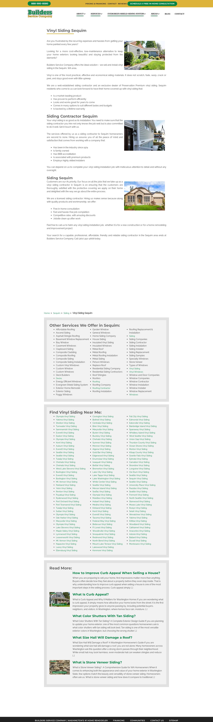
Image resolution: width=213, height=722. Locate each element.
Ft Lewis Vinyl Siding (103, 528)
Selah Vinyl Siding (138, 512)
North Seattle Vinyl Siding (141, 499)
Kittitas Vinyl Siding (138, 522)
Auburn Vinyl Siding (66, 447)
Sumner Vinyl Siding (102, 444)
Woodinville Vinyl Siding (104, 532)
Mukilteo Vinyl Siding (103, 499)
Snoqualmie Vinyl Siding (105, 535)
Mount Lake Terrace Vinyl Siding (108, 545)
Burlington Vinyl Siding (67, 473)
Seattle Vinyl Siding (65, 454)
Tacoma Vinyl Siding (103, 519)
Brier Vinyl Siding (101, 428)
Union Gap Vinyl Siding (140, 441)
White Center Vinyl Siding (105, 483)
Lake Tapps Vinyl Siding (104, 476)
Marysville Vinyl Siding (67, 522)
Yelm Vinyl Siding (64, 489)
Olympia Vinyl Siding (66, 418)
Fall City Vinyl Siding (139, 418)
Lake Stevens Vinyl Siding (68, 528)
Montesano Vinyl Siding (140, 545)
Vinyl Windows (136, 373)
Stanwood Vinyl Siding (140, 502)
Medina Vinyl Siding (102, 506)
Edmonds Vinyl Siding (140, 421)
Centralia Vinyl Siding (103, 424)
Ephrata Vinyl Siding (139, 460)
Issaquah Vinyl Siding (103, 463)
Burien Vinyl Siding (102, 434)
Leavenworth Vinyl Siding (68, 538)
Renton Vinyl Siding (65, 493)
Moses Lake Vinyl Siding (141, 506)
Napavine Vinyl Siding (66, 545)
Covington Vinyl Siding (104, 418)
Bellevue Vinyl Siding (103, 525)
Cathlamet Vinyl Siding (140, 528)
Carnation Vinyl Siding (140, 463)
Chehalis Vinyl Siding (66, 463)
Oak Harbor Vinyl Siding (68, 519)
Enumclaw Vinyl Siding (104, 460)
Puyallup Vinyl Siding (66, 496)
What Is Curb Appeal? (92, 600)
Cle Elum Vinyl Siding (139, 473)
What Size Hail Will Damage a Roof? (105, 643)
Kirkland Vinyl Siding (102, 509)
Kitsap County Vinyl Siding (142, 454)
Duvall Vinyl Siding (138, 541)
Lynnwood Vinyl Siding (67, 535)
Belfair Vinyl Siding (102, 467)
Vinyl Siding (135, 370)
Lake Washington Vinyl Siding (107, 480)
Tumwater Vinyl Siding (67, 428)
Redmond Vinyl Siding (103, 538)
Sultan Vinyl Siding (65, 512)
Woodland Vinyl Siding (140, 525)
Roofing (96, 383)
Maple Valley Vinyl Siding (68, 532)
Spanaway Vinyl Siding (140, 431)
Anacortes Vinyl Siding (140, 532)
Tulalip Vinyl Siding (65, 460)
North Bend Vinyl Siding (104, 541)
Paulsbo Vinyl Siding (139, 489)
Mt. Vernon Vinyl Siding (67, 483)
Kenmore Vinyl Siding (103, 551)
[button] (40, 3)
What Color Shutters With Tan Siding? (106, 621)
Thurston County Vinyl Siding (143, 444)
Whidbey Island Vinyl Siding (143, 434)
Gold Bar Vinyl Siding (103, 454)
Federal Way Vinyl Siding (105, 522)
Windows (134, 396)
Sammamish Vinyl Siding (68, 431)
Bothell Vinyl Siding (102, 421)
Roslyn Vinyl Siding (138, 509)
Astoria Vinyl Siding (138, 535)
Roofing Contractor (102, 389)
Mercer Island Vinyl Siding (105, 489)
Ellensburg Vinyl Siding (67, 551)
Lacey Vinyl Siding (65, 548)
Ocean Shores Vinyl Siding (142, 447)
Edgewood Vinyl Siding (104, 457)
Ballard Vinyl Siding (138, 538)
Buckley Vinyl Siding (103, 437)
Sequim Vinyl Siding (139, 480)
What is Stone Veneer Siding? (99, 667)
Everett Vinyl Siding (65, 434)
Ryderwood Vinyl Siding (68, 499)
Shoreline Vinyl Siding (140, 467)
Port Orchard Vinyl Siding (68, 502)
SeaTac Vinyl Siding (102, 493)
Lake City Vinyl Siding (103, 473)
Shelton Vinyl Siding (66, 424)
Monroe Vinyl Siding (102, 447)
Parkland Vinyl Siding (66, 486)
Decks (59, 380)
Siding (132, 337)
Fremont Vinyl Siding (139, 496)
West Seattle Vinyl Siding (141, 437)
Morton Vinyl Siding (138, 450)
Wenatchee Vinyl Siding (141, 515)
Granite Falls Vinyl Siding (141, 457)
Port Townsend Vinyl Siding (69, 506)
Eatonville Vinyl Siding (140, 424)
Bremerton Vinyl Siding (104, 470)
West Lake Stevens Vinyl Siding (71, 470)
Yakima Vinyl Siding (65, 421)
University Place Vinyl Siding (143, 486)
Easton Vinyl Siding (65, 437)
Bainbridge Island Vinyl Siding (144, 428)
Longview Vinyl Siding (140, 470)
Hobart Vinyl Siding (102, 502)
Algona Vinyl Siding (102, 450)
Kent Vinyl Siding (64, 444)
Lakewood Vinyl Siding (104, 548)
